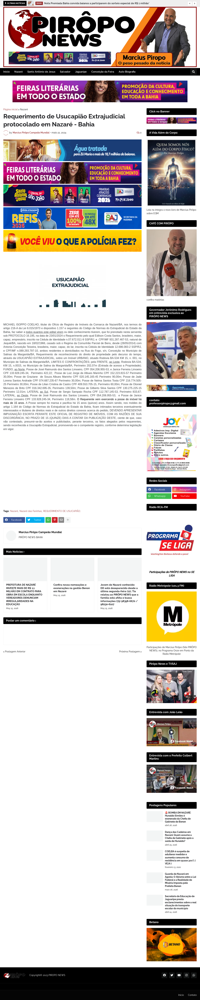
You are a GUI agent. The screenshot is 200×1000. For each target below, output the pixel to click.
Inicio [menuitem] (6, 71)
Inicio (181, 995)
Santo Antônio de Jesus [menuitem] (41, 71)
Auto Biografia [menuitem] (127, 71)
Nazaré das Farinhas (31, 511)
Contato (192, 995)
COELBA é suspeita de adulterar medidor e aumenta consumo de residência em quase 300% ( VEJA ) (180, 857)
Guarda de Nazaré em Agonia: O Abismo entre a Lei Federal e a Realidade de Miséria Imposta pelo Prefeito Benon (180, 880)
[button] (190, 4)
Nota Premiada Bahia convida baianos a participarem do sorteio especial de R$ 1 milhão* (96, 3)
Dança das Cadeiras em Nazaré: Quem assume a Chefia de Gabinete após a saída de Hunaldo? (179, 837)
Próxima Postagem (129, 651)
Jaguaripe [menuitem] (81, 71)
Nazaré (24, 109)
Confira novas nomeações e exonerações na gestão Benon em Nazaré (71, 588)
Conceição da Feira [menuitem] (102, 71)
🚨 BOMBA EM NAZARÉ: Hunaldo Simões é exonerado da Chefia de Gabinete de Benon (178, 817)
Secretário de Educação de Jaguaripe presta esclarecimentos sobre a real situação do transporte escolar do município (180, 902)
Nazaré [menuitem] (18, 71)
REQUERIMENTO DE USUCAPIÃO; (62, 511)
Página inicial (10, 109)
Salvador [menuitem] (65, 71)
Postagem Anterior (15, 651)
